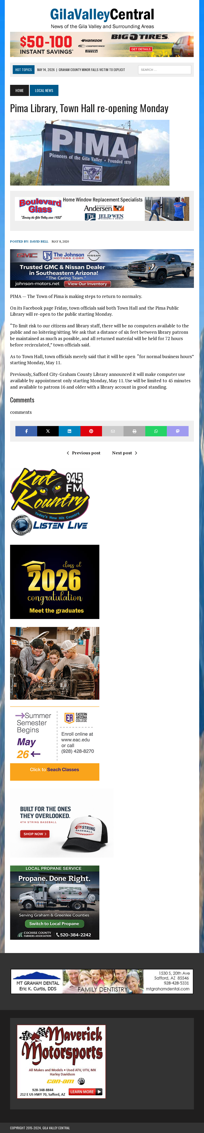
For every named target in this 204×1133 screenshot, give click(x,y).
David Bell (39, 241)
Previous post (83, 453)
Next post (124, 453)
